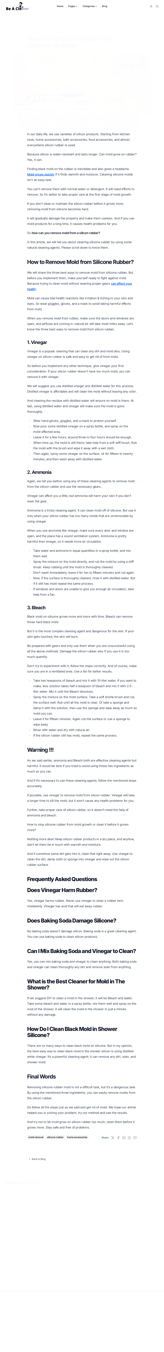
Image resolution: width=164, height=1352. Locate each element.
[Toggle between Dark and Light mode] (151, 6)
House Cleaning (54, 26)
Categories (90, 6)
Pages (73, 6)
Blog (104, 6)
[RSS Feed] (157, 6)
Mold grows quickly (40, 174)
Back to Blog (37, 1159)
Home (60, 6)
